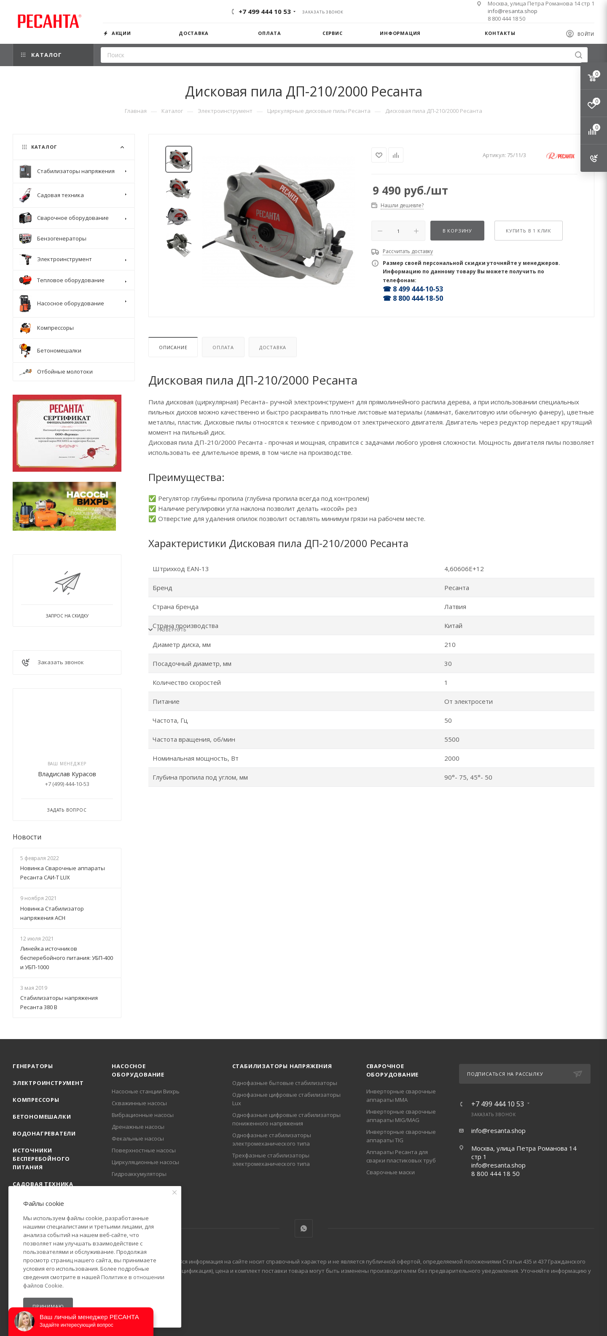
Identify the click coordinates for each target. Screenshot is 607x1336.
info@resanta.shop (512, 11)
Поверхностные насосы (144, 1150)
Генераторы (33, 1066)
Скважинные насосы (139, 1103)
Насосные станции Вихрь (146, 1091)
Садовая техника (43, 1184)
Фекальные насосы (138, 1138)
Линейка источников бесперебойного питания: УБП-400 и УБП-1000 (66, 958)
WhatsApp (304, 1228)
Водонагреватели (44, 1133)
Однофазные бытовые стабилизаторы (284, 1083)
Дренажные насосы (138, 1126)
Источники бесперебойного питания (41, 1158)
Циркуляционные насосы (145, 1162)
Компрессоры (36, 1100)
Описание (173, 347)
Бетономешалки (42, 1116)
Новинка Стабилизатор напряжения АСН (52, 913)
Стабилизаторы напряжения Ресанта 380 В (59, 1002)
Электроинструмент (48, 1083)
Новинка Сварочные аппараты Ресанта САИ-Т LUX (62, 872)
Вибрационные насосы (143, 1115)
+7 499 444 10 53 (265, 11)
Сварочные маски (390, 1172)
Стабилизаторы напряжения (282, 1066)
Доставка (272, 347)
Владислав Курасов (67, 774)
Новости (27, 837)
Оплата (223, 347)
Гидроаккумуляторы (139, 1174)
